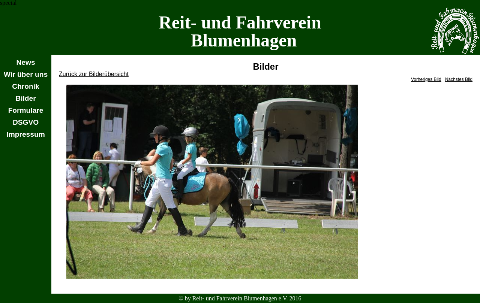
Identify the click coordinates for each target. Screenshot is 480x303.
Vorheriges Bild (426, 79)
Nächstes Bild (458, 79)
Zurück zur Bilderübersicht (94, 74)
